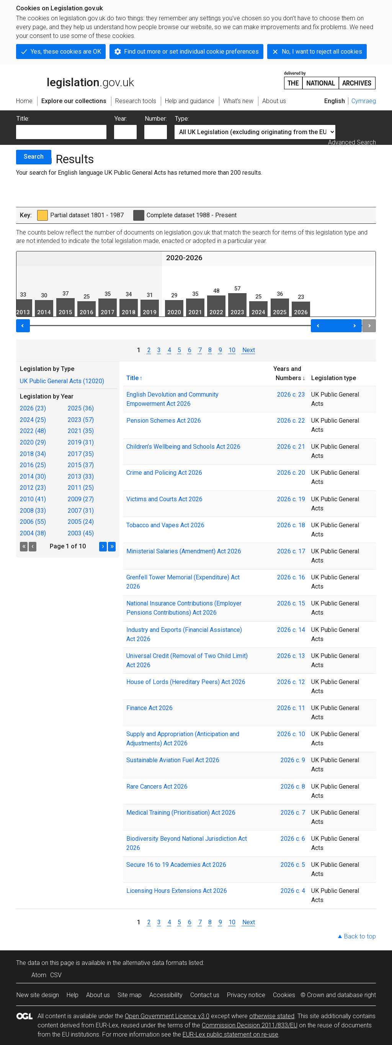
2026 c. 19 (291, 499)
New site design (37, 995)
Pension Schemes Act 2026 (163, 420)
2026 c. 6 (293, 838)
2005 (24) (81, 521)
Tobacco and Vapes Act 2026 (165, 525)
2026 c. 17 (291, 551)
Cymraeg (363, 101)
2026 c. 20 (291, 472)
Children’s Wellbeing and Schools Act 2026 (183, 446)
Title (132, 378)
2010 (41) (33, 499)
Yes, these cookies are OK (66, 51)
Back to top (360, 936)
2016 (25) (33, 465)
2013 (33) (81, 476)
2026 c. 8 (293, 786)
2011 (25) (81, 487)
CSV (56, 975)
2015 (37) (81, 465)
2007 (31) (81, 510)
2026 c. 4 (293, 890)
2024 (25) (33, 419)
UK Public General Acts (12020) (62, 381)
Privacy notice (246, 995)
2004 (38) (33, 533)
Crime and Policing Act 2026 (164, 472)
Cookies (284, 995)
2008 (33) (33, 510)
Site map (130, 995)
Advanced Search (352, 142)
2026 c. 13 (291, 655)
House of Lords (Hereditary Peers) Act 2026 (185, 682)
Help (72, 995)
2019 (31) (81, 442)
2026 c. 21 (291, 446)
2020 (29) (33, 442)
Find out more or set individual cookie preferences (191, 51)
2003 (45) (81, 533)
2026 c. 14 (291, 629)
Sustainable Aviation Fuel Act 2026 (172, 760)
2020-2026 (184, 257)
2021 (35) (81, 431)
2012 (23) (33, 487)
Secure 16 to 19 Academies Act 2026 (176, 864)
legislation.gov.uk (75, 79)
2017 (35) (81, 454)
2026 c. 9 (293, 760)
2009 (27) (81, 499)
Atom (38, 975)
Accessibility (166, 995)
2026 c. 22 (291, 420)
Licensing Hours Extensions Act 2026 (176, 890)
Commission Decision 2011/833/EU (249, 1025)
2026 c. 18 (291, 525)
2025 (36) (81, 408)
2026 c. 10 (291, 734)
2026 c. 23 (291, 394)
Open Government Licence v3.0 (167, 1016)
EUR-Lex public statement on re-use (230, 1034)
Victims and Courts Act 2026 (164, 499)
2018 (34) (33, 454)
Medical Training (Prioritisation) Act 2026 (180, 812)
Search (34, 156)
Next (248, 350)
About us (98, 995)
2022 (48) (33, 431)
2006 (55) (33, 521)
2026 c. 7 (293, 812)
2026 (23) (33, 408)
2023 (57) (81, 419)
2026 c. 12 (291, 682)
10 (232, 350)
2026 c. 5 (293, 864)
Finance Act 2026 (149, 708)
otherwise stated (271, 1016)
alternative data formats (154, 962)
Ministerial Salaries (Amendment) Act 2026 (183, 551)
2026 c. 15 (291, 603)
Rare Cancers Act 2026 (157, 786)
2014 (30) (33, 476)
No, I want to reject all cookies (322, 51)
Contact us (204, 995)
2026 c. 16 (291, 577)
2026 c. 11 (291, 708)
